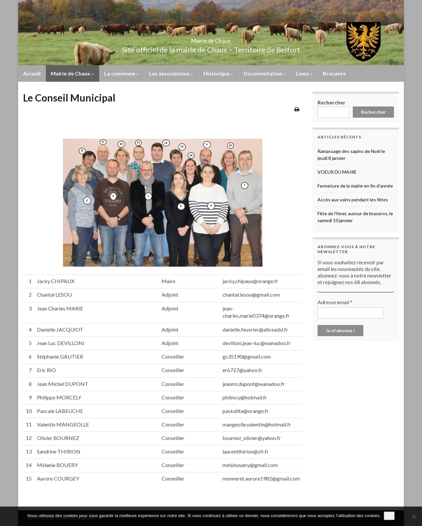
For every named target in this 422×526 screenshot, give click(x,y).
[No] (413, 516)
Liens (304, 73)
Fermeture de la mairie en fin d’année (355, 186)
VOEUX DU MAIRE (337, 172)
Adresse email (334, 302)
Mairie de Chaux (211, 38)
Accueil (32, 73)
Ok (389, 515)
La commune (121, 73)
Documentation (265, 73)
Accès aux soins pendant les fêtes (352, 199)
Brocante (334, 73)
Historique (218, 73)
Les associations (171, 73)
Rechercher (331, 102)
